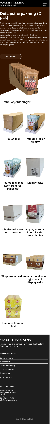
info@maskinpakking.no (8, 400)
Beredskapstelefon (6, 358)
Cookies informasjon (7, 369)
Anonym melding (6, 377)
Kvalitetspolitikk (5, 362)
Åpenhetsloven (5, 373)
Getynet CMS (19, 419)
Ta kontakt (11, 57)
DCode (31, 419)
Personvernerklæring (7, 366)
